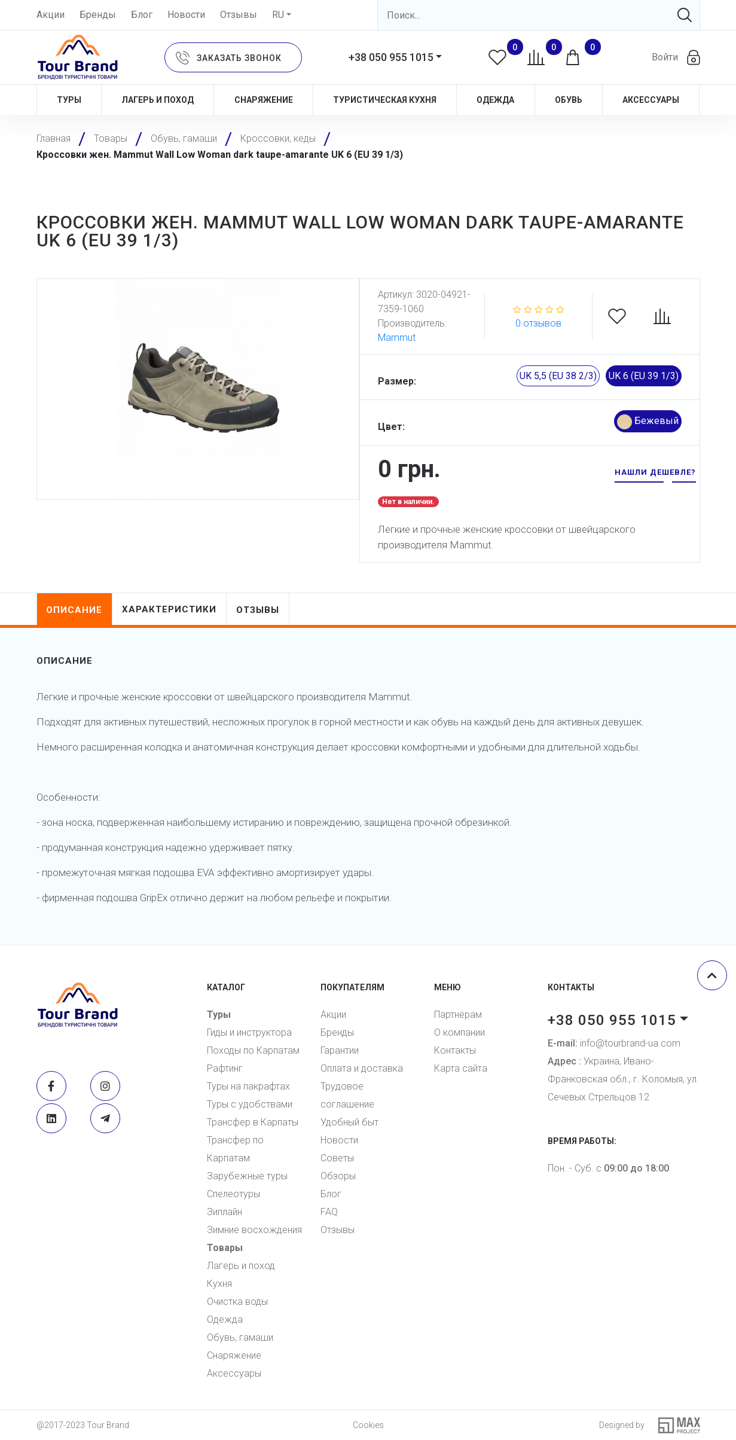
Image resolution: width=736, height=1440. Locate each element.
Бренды (98, 14)
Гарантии (339, 1050)
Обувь (568, 100)
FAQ (329, 1212)
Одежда (495, 100)
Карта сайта (460, 1068)
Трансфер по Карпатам (235, 1149)
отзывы (258, 610)
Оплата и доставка (361, 1068)
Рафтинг (225, 1068)
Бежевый (648, 421)
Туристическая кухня (384, 100)
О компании (459, 1032)
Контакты (455, 1050)
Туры (69, 100)
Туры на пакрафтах (248, 1086)
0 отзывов (538, 323)
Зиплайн (224, 1212)
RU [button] (278, 14)
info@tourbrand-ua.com (614, 1043)
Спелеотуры (233, 1194)
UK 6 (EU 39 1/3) (644, 376)
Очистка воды (237, 1301)
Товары (225, 1247)
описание (75, 610)
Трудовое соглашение (347, 1095)
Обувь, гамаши (240, 1337)
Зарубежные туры (247, 1176)
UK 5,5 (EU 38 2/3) (558, 376)
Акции (50, 14)
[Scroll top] (712, 975)
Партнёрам (458, 1014)
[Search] (539, 15)
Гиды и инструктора (249, 1032)
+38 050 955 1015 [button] (391, 57)
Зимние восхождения (254, 1229)
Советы (337, 1158)
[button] (233, 57)
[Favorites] (623, 316)
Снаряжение (263, 100)
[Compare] (668, 316)
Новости (186, 14)
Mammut (397, 337)
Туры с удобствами (249, 1104)
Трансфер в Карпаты (252, 1122)
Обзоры (338, 1176)
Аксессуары (650, 100)
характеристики (170, 609)
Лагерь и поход (157, 100)
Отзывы (238, 14)
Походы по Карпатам (253, 1050)
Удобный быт (349, 1122)
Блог (141, 14)
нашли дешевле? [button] (655, 472)
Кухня (219, 1283)
